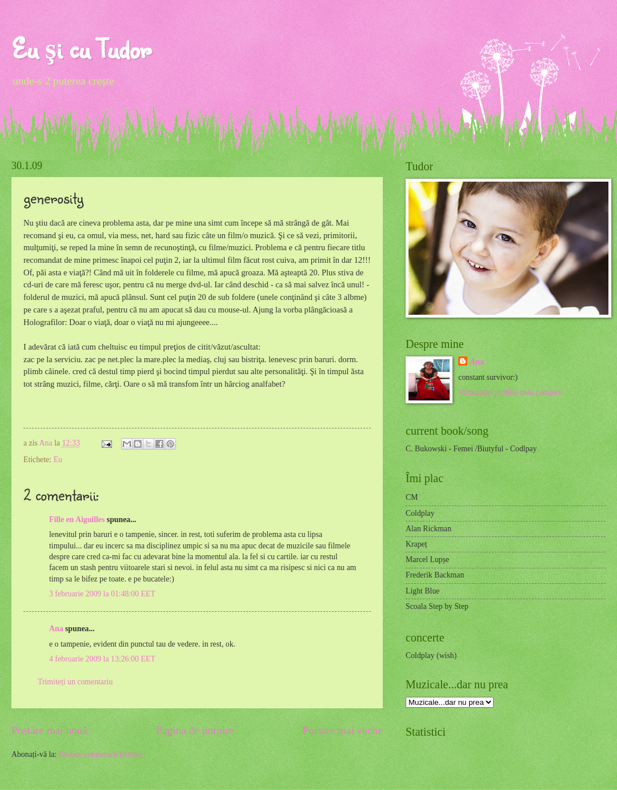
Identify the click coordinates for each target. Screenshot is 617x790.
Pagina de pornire (195, 730)
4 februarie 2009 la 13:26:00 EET (102, 659)
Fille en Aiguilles (77, 519)
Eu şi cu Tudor (81, 48)
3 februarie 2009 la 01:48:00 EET (102, 594)
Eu (57, 459)
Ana (46, 443)
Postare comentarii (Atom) (101, 754)
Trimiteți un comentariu (75, 681)
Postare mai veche (343, 730)
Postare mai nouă (49, 730)
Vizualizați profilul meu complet (509, 392)
